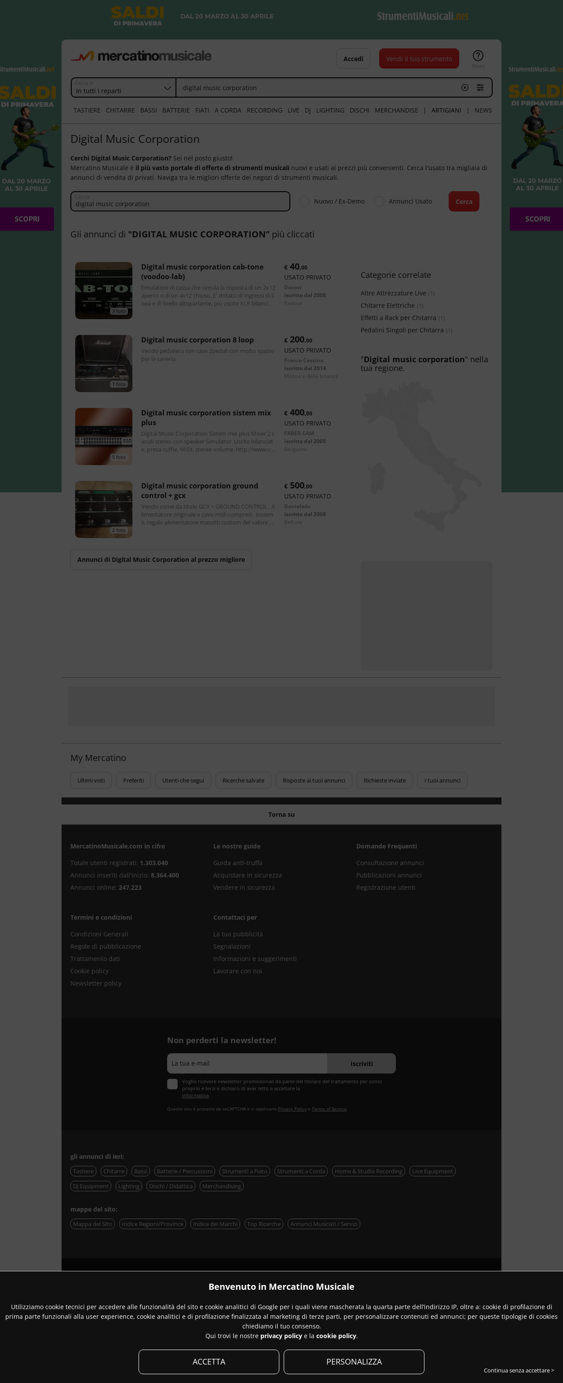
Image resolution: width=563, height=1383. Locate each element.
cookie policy (336, 1336)
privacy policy (281, 1336)
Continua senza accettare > (519, 1370)
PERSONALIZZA (354, 1361)
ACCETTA (209, 1361)
